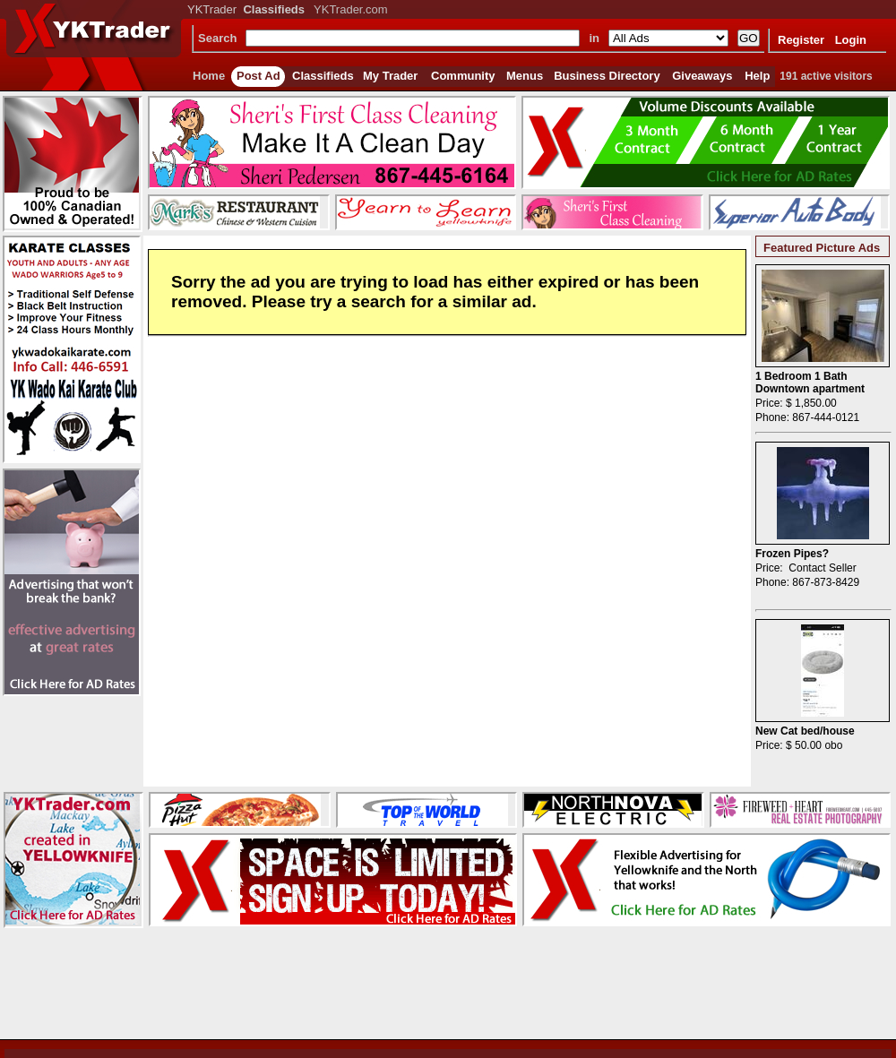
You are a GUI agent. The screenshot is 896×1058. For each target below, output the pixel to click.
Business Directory (607, 75)
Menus (524, 75)
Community (463, 75)
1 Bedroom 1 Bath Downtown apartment (810, 382)
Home (209, 75)
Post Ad (258, 75)
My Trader (390, 75)
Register (801, 40)
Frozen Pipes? (792, 553)
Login (850, 40)
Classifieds (323, 75)
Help (757, 75)
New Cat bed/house (805, 731)
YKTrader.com (351, 9)
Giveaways (702, 75)
